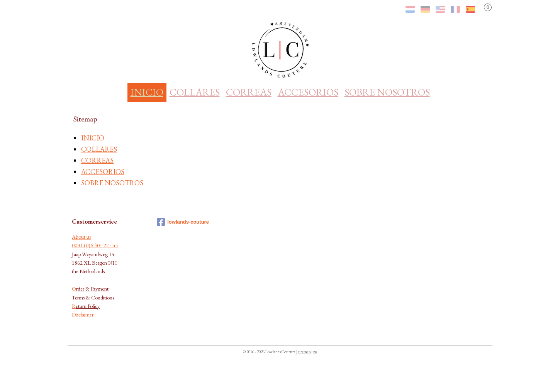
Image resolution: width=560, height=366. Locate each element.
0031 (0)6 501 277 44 (95, 245)
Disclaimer (82, 314)
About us (81, 236)
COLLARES (195, 92)
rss (315, 351)
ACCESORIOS (308, 92)
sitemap (304, 351)
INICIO (147, 92)
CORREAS (249, 92)
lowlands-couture (183, 222)
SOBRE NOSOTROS (387, 92)
